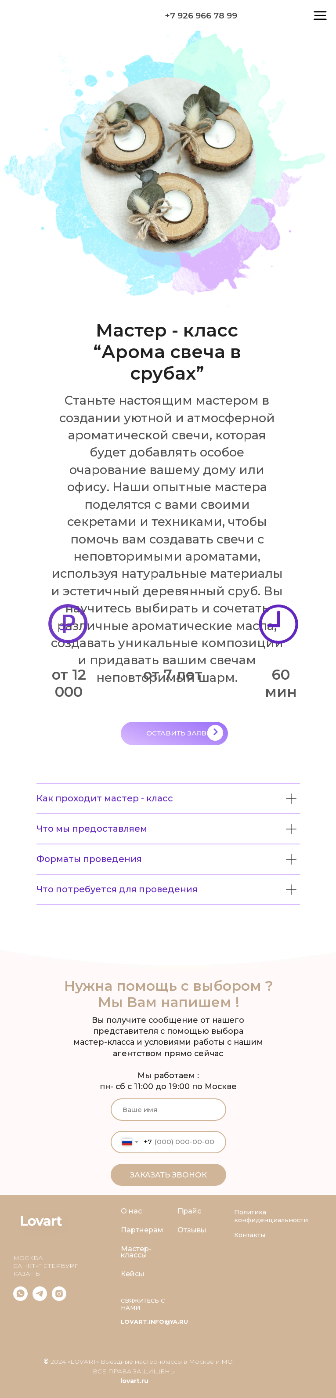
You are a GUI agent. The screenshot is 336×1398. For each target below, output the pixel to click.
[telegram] (40, 1298)
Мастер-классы (136, 1252)
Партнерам (142, 1230)
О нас (131, 1211)
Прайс (189, 1211)
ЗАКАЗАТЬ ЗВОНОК (168, 1174)
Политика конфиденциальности (271, 1216)
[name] (168, 1109)
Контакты (249, 1235)
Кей (128, 1274)
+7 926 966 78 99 (201, 15)
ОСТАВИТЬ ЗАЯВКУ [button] (181, 733)
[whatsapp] (20, 1298)
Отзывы (191, 1230)
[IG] (59, 1298)
